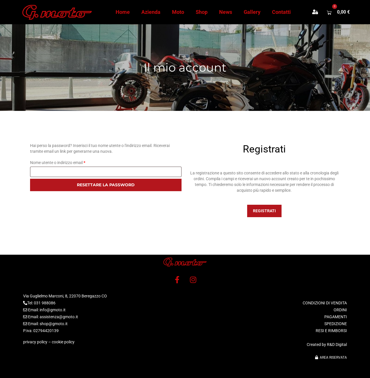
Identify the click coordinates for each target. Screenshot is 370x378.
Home (123, 12)
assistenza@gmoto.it (59, 316)
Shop (202, 12)
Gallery (252, 12)
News (225, 12)
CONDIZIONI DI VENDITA (325, 303)
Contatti (281, 12)
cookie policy (63, 342)
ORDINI (340, 310)
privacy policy (35, 342)
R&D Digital (337, 344)
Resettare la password (106, 184)
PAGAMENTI (335, 316)
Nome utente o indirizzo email (65, 163)
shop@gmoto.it (54, 323)
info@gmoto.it (53, 310)
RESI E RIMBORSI (331, 330)
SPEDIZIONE (335, 323)
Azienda (150, 12)
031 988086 (45, 303)
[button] (318, 12)
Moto (178, 12)
